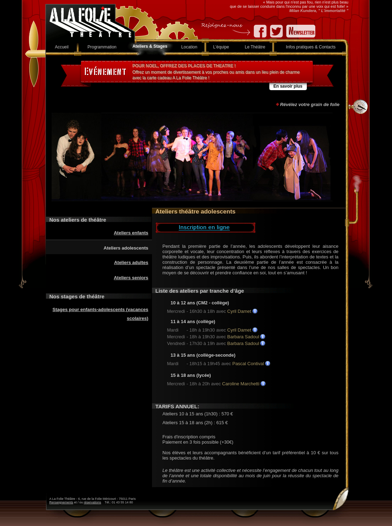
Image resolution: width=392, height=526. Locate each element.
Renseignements (61, 502)
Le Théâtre (255, 47)
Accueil (62, 47)
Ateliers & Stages (150, 46)
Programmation (101, 47)
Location (189, 47)
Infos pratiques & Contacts (311, 47)
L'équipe (221, 47)
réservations (92, 502)
